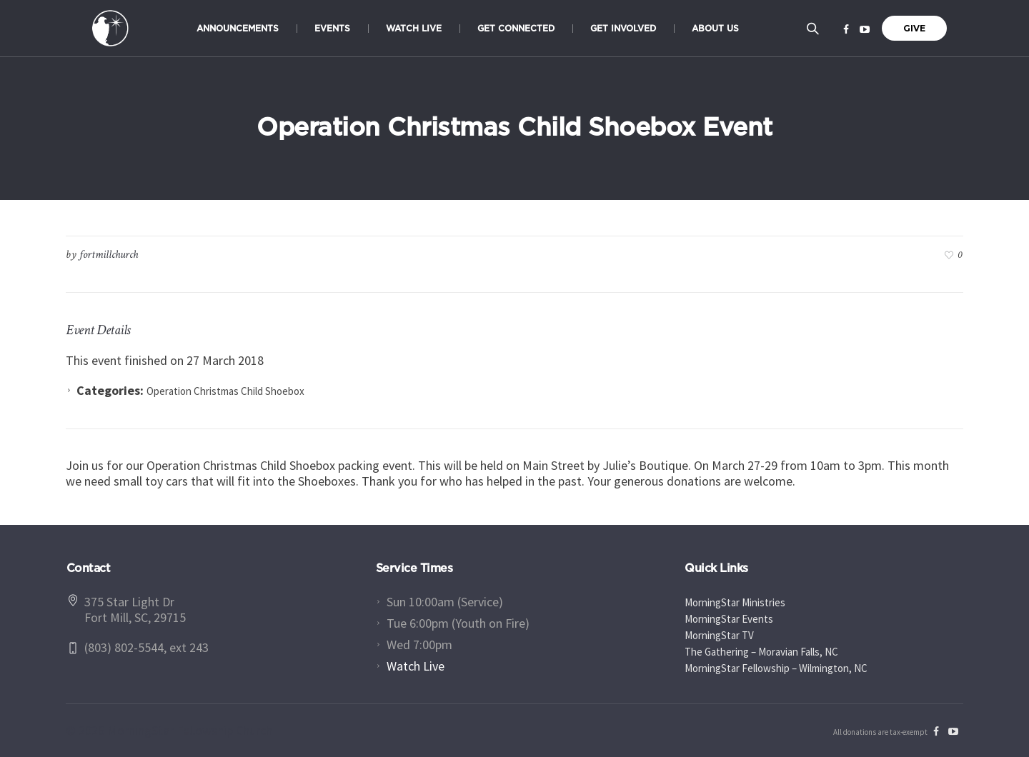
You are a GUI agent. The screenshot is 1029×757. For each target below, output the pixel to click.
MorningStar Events (729, 619)
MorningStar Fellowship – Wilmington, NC (776, 668)
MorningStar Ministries (735, 602)
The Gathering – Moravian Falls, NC (761, 651)
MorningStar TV (719, 635)
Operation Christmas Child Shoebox (225, 391)
